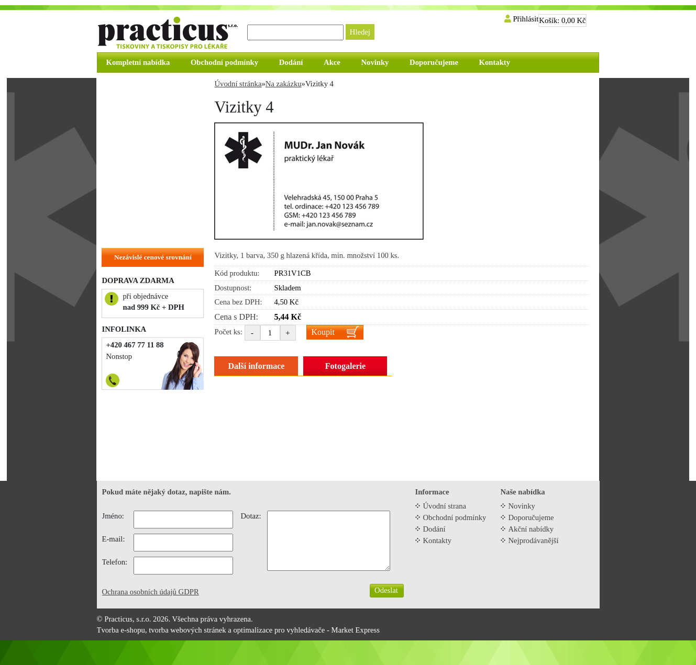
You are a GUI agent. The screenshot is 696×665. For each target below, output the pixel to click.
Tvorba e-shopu (121, 630)
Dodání (434, 529)
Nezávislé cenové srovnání (153, 257)
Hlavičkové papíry (137, 216)
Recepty (120, 103)
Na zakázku (126, 233)
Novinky (522, 506)
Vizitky (118, 200)
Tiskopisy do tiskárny (142, 119)
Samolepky (125, 168)
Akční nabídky (531, 529)
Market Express (356, 630)
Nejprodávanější (534, 540)
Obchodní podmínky (455, 517)
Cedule (118, 152)
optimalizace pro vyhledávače (279, 630)
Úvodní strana (445, 506)
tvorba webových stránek (187, 630)
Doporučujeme (531, 517)
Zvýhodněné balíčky (140, 87)
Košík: (562, 20)
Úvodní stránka (237, 84)
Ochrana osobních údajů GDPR (150, 592)
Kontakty (437, 540)
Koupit (323, 332)
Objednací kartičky (139, 184)
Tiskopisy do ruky (136, 135)
